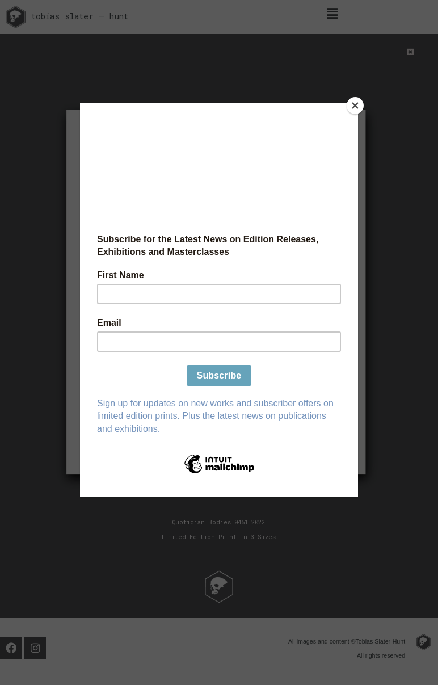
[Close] (355, 105)
